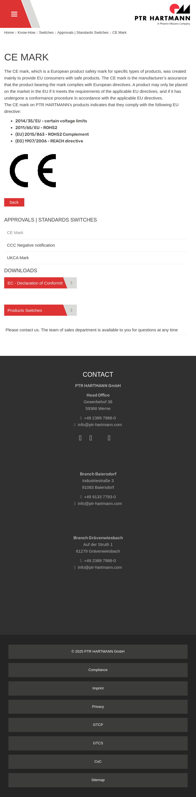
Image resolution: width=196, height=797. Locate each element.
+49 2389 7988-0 (98, 417)
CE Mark (120, 32)
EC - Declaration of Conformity (36, 283)
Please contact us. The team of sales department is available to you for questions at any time (92, 329)
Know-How (26, 32)
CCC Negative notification (31, 245)
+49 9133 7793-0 (98, 496)
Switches (46, 32)
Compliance (98, 670)
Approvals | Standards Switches (83, 32)
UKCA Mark (18, 257)
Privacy (98, 706)
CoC (98, 761)
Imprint (98, 688)
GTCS (98, 743)
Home (9, 32)
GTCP (98, 725)
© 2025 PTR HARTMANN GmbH (98, 651)
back (14, 202)
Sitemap (98, 780)
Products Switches (25, 310)
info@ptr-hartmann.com (98, 424)
